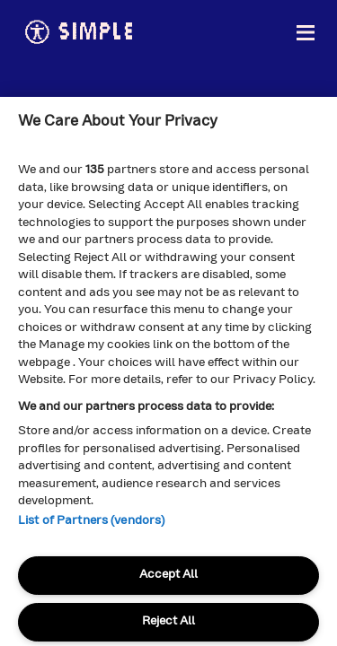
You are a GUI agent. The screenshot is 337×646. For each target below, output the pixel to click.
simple (78, 32)
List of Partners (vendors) (91, 521)
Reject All (168, 621)
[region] (168, 371)
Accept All (168, 575)
